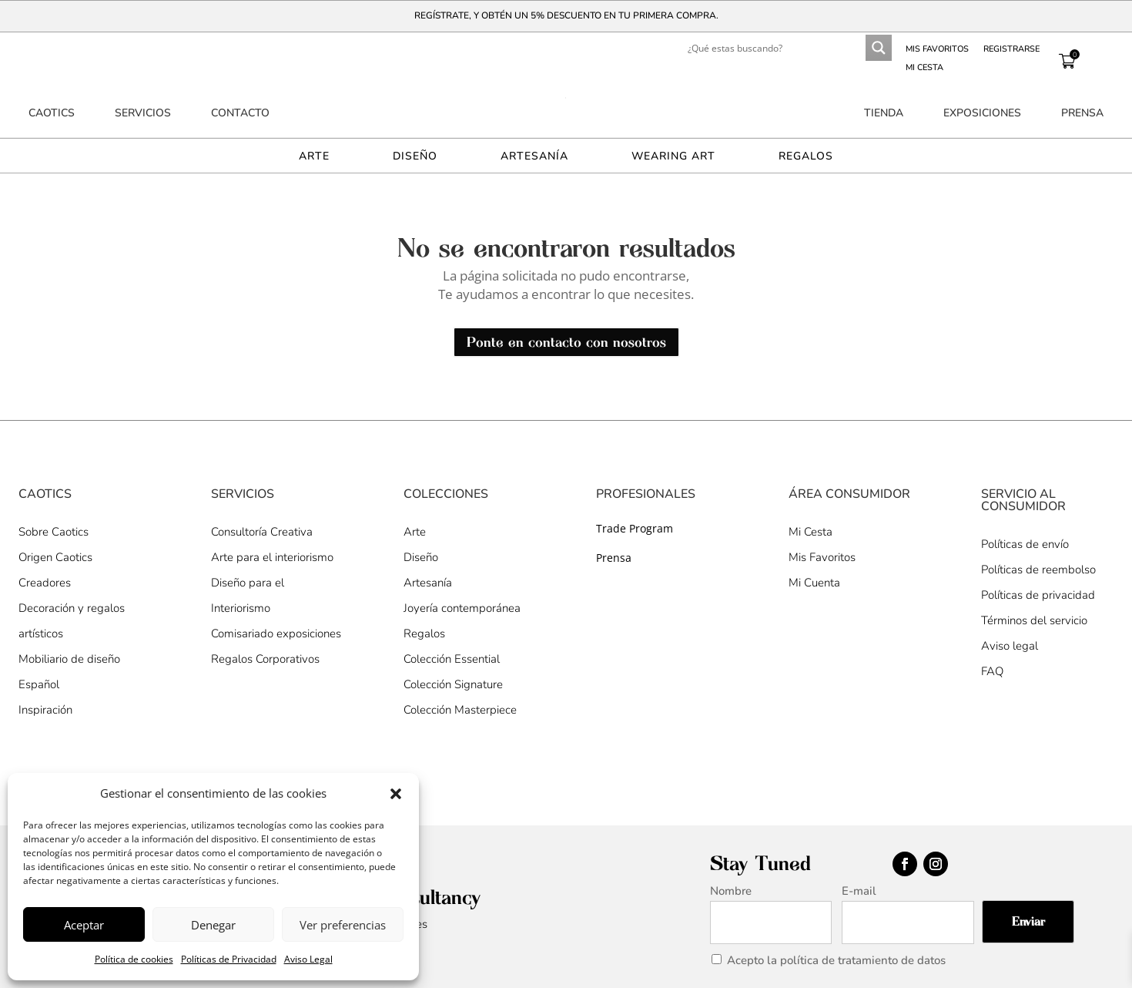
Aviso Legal (308, 959)
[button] (396, 793)
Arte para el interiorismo (272, 557)
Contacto (240, 114)
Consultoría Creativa (262, 531)
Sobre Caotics (53, 531)
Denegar (213, 925)
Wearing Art (673, 157)
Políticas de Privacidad (228, 959)
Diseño (415, 157)
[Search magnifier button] (879, 48)
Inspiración (45, 709)
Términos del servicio (1034, 620)
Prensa (1082, 114)
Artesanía (534, 157)
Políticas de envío (1025, 544)
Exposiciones (982, 114)
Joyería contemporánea (462, 608)
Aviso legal (1009, 646)
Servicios (143, 114)
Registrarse (1011, 49)
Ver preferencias (343, 925)
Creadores (44, 582)
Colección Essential (452, 659)
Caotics (51, 114)
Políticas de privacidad (1038, 595)
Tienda (883, 114)
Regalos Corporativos (265, 659)
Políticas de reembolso (1038, 569)
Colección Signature (453, 684)
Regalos (806, 157)
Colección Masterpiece (460, 709)
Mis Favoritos (822, 557)
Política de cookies (134, 959)
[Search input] (760, 48)
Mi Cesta (924, 67)
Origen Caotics (55, 557)
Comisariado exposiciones (276, 633)
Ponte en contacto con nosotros (566, 341)
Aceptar (84, 925)
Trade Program (634, 528)
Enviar (1028, 921)
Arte (314, 157)
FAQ (992, 671)
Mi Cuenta (814, 582)
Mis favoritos (937, 49)
